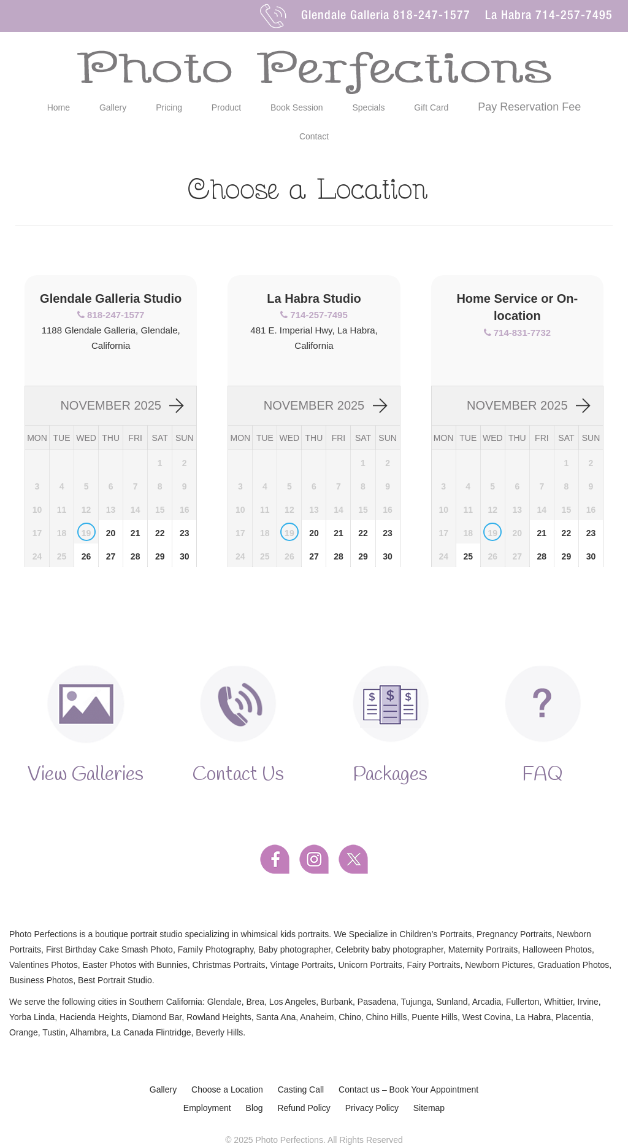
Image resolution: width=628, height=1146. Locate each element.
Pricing (169, 107)
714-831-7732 (522, 332)
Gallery (112, 107)
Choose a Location (227, 1091)
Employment (207, 1109)
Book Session (296, 107)
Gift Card (431, 107)
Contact (314, 136)
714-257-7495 (574, 16)
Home (58, 107)
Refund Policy (303, 1109)
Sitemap (429, 1109)
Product (226, 107)
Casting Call (301, 1091)
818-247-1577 (431, 16)
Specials (369, 107)
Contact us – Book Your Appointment (408, 1091)
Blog (254, 1109)
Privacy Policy (372, 1109)
